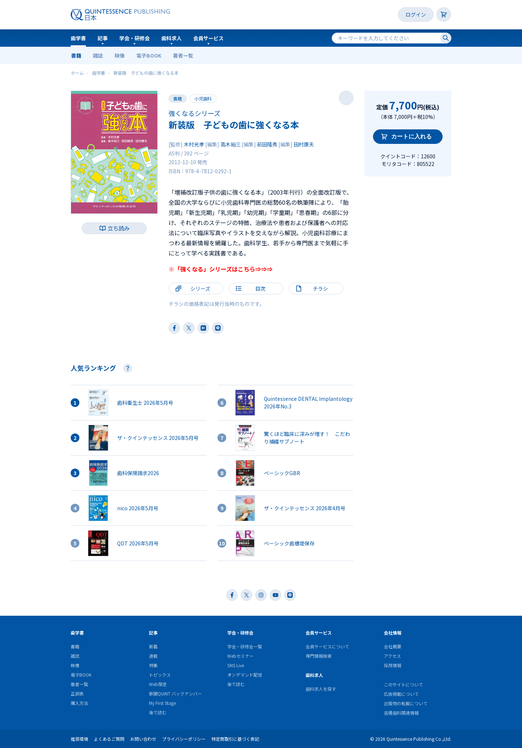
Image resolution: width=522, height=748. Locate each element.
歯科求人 (171, 38)
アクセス (392, 656)
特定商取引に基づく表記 (235, 739)
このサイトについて (403, 684)
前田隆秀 (267, 144)
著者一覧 (183, 55)
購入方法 (79, 703)
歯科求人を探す (321, 689)
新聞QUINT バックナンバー (175, 693)
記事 (103, 38)
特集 (153, 665)
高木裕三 (230, 144)
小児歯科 (203, 98)
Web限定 (158, 684)
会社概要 (392, 646)
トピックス (160, 675)
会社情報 (392, 632)
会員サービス (208, 38)
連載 (153, 656)
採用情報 (392, 665)
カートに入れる (411, 136)
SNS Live (235, 665)
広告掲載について (401, 694)
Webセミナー (240, 656)
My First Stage (162, 703)
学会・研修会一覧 (244, 646)
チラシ (320, 288)
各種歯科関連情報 (401, 713)
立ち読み (118, 228)
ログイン (416, 14)
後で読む (157, 712)
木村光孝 (194, 144)
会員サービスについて (327, 646)
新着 (153, 646)
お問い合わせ (143, 739)
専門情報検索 (319, 656)
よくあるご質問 (109, 739)
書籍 (76, 55)
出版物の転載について (405, 703)
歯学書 (78, 38)
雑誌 (98, 55)
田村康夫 (304, 144)
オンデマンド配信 (244, 675)
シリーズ (200, 288)
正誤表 (77, 693)
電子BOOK (148, 55)
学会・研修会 (134, 38)
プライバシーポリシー (184, 739)
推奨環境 (79, 739)
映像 (120, 55)
